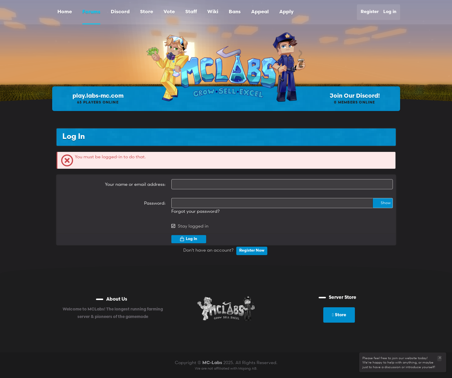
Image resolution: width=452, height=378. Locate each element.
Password (154, 203)
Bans (235, 12)
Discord (120, 12)
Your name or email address (134, 184)
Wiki (212, 12)
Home (64, 12)
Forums (91, 12)
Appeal (260, 12)
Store (146, 12)
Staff (191, 12)
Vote (169, 12)
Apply (286, 12)
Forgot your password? (195, 211)
